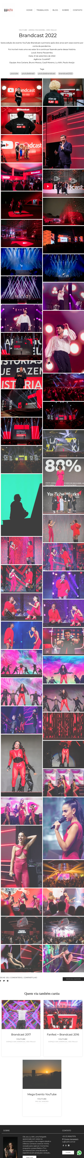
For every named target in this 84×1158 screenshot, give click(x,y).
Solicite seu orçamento (73, 979)
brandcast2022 (65, 73)
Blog (55, 10)
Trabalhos (43, 10)
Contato (77, 10)
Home (29, 10)
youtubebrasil (28, 73)
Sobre (65, 10)
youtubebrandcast (46, 73)
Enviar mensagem (71, 1139)
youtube (14, 73)
